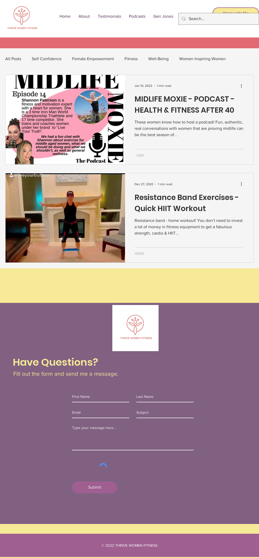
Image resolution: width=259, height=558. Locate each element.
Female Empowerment (93, 58)
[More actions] (243, 86)
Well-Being (158, 58)
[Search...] (218, 19)
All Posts (13, 58)
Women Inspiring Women (202, 58)
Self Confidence (47, 58)
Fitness (131, 58)
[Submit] (94, 487)
